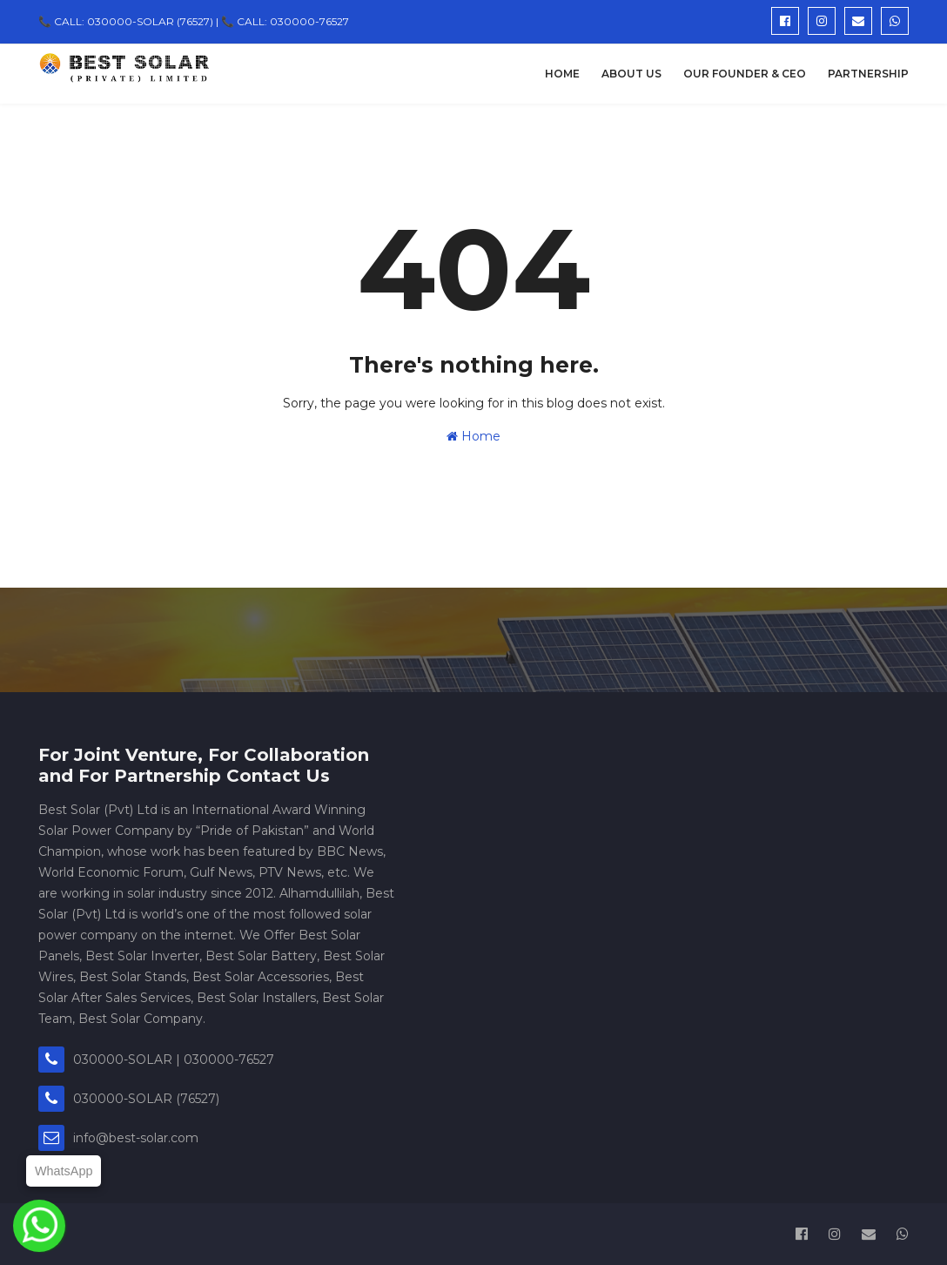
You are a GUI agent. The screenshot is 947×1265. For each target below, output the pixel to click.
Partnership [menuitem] (868, 73)
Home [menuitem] (562, 73)
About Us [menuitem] (631, 73)
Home (473, 436)
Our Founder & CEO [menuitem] (744, 73)
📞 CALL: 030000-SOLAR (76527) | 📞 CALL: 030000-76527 (193, 21)
